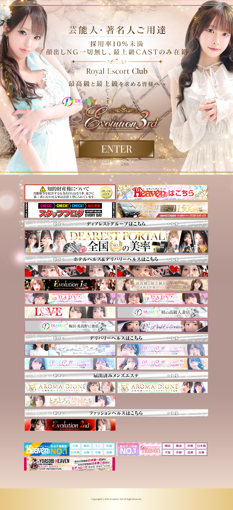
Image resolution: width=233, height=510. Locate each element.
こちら (125, 163)
